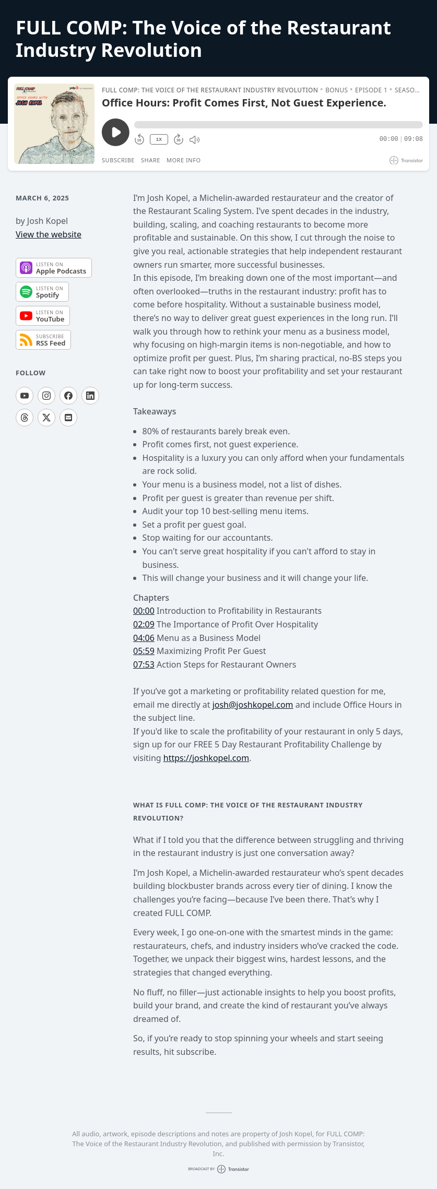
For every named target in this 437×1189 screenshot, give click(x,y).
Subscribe (118, 160)
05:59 (144, 651)
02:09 (144, 624)
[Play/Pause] (54, 123)
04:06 (144, 638)
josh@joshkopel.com (252, 704)
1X (159, 139)
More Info (184, 160)
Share (150, 160)
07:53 (144, 664)
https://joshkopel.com (206, 758)
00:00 (144, 610)
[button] (278, 124)
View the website (48, 234)
